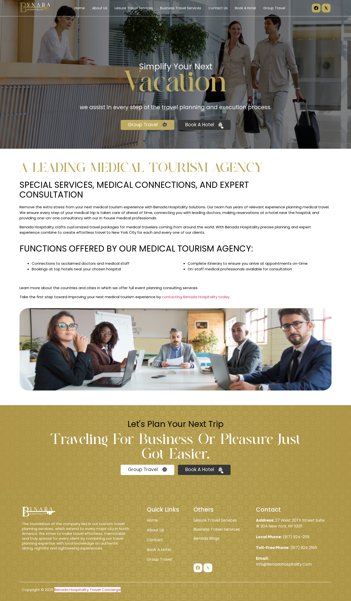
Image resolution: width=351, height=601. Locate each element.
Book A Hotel (245, 8)
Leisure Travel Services (134, 8)
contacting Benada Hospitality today (195, 296)
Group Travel (274, 8)
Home (80, 8)
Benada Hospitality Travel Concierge (87, 589)
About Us (99, 8)
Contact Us (218, 8)
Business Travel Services (180, 8)
